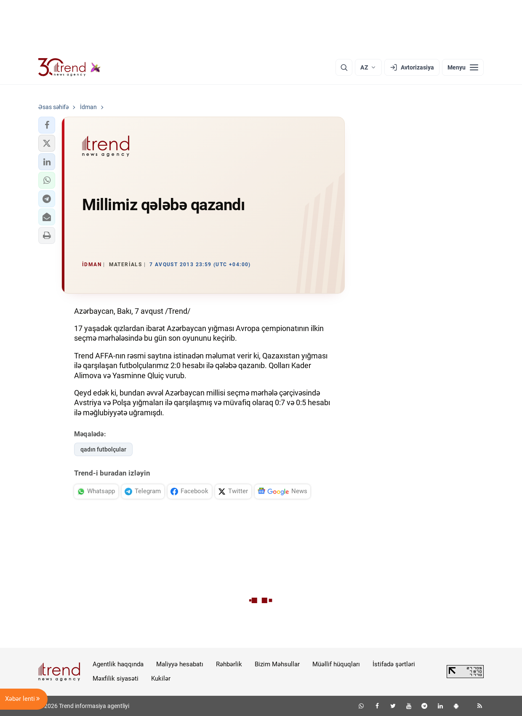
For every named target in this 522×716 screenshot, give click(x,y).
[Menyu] (463, 67)
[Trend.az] (69, 67)
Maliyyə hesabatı (179, 664)
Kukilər (160, 678)
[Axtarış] (344, 67)
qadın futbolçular (103, 449)
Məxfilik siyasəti (115, 678)
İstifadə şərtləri (394, 664)
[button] (47, 125)
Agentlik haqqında (118, 664)
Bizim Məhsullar (277, 664)
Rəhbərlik (229, 664)
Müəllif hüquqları (336, 664)
